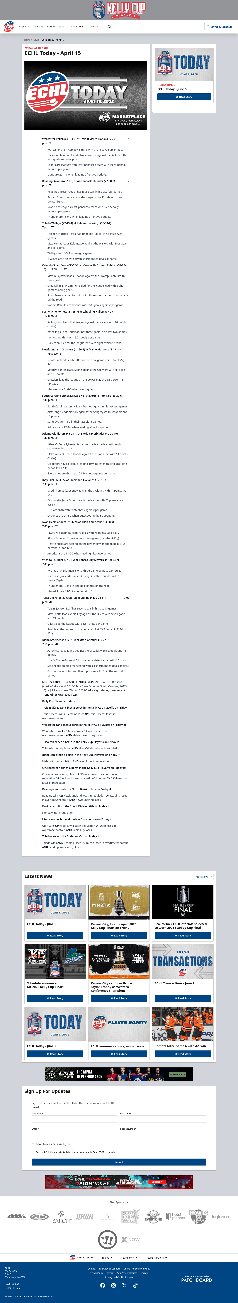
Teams (38, 26)
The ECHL (96, 26)
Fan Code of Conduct (109, 1268)
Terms (110, 1272)
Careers (144, 1272)
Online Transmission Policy (137, 1268)
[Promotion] (119, 10)
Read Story (184, 96)
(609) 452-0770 (12, 1283)
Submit (119, 1162)
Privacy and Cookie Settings (119, 1277)
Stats (63, 26)
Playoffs (24, 26)
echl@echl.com (12, 1288)
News (51, 26)
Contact (92, 1268)
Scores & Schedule (219, 26)
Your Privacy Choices (127, 1272)
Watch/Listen (79, 26)
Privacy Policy (96, 1272)
